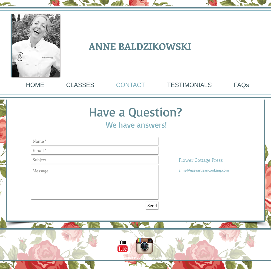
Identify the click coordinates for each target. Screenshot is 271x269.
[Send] (152, 205)
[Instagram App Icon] (144, 246)
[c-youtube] (122, 246)
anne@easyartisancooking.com (204, 170)
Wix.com (168, 257)
